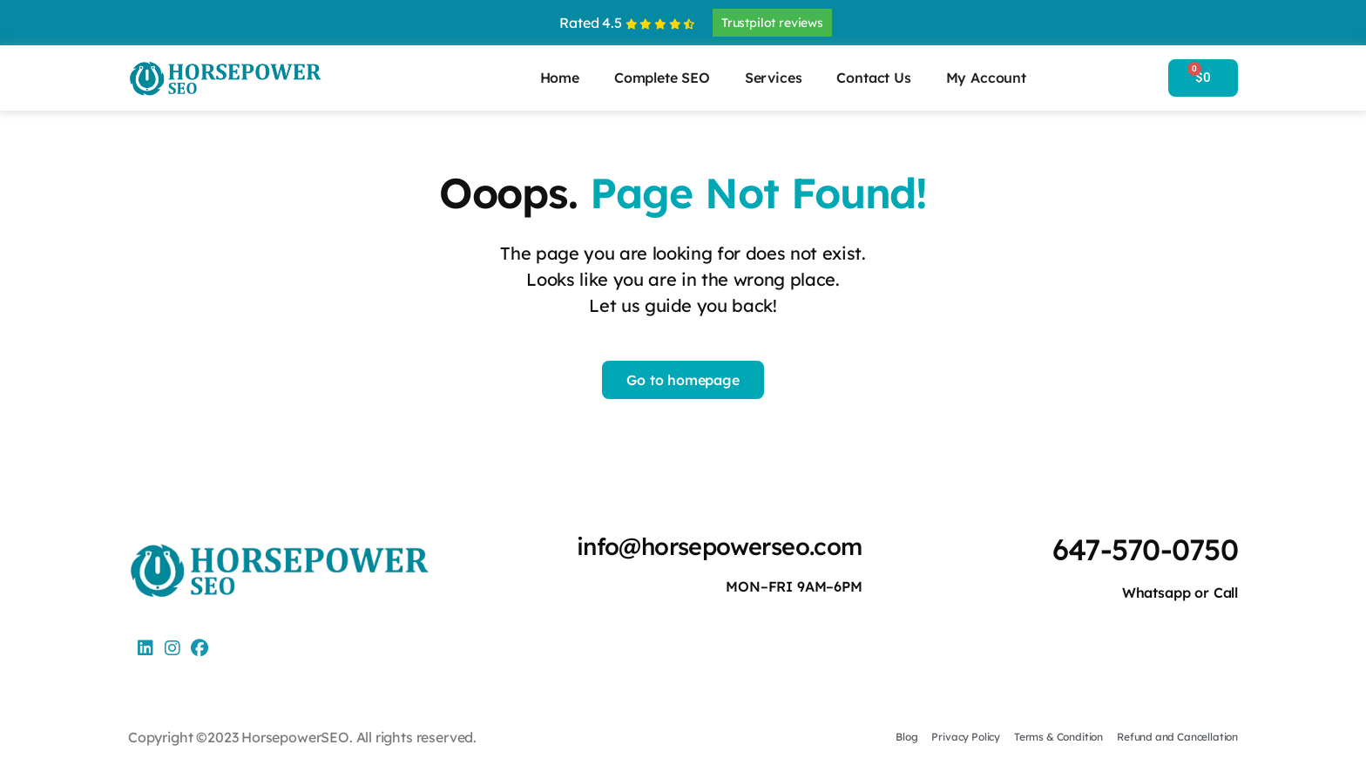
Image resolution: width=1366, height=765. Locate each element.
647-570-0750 (1142, 549)
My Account (986, 77)
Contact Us (873, 77)
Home (559, 77)
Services (773, 77)
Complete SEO (662, 77)
